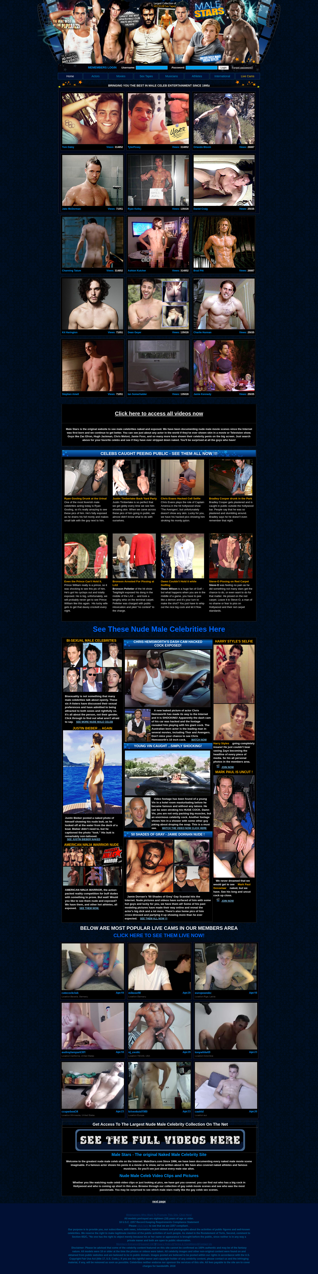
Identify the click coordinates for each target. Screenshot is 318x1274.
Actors (95, 76)
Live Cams (247, 76)
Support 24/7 (147, 1244)
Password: (179, 67)
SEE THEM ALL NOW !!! (153, 918)
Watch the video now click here (184, 828)
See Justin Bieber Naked (83, 839)
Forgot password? (242, 67)
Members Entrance (127, 1244)
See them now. (89, 908)
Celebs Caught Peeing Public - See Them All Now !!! (159, 453)
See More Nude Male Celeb (94, 722)
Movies (120, 76)
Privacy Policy (164, 1244)
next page (158, 1201)
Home (70, 76)
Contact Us (205, 1244)
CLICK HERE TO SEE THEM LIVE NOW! (159, 935)
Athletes (197, 76)
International (222, 76)
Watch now (199, 739)
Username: (128, 67)
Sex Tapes (146, 76)
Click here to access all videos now (159, 413)
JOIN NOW (227, 767)
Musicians (171, 76)
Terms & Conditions (185, 1244)
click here (142, 1225)
